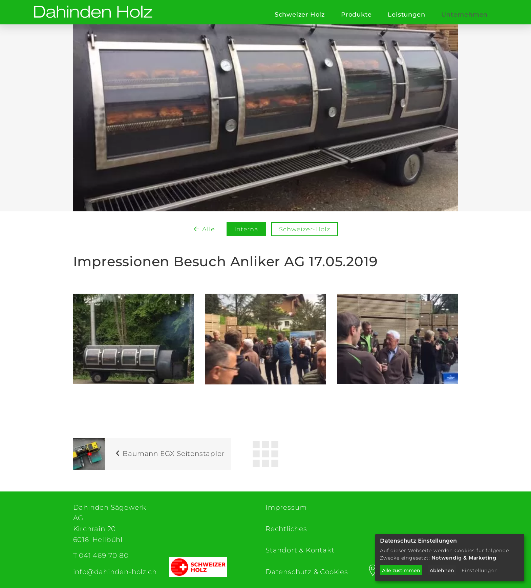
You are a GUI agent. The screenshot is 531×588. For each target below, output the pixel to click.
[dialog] (449, 557)
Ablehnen (442, 570)
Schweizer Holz (300, 14)
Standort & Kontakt (300, 550)
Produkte (356, 14)
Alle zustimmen (401, 570)
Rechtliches (286, 529)
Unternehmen (464, 14)
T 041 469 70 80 (101, 555)
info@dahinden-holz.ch (115, 572)
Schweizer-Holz (304, 229)
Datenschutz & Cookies (307, 572)
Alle (208, 229)
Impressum (286, 507)
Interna (246, 229)
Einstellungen (479, 570)
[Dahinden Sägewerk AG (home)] (93, 12)
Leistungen (406, 14)
